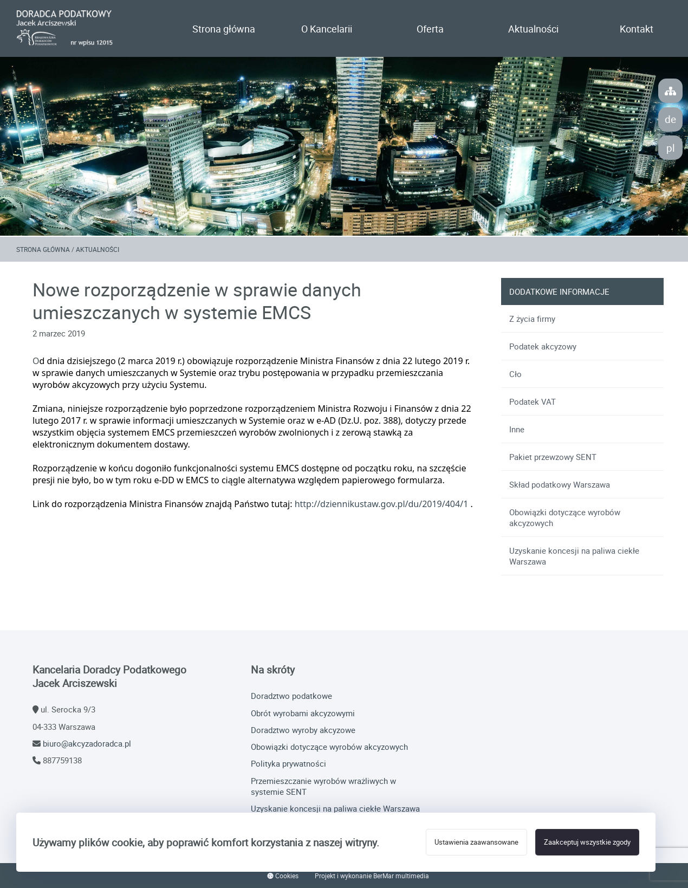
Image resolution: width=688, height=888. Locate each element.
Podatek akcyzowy (542, 346)
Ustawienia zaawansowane (476, 842)
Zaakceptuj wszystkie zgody (587, 842)
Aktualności (533, 28)
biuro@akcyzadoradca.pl (87, 743)
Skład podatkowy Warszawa (559, 484)
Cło (515, 373)
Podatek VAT (532, 401)
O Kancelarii (326, 28)
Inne (516, 429)
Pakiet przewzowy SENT (552, 456)
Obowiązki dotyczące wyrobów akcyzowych (564, 517)
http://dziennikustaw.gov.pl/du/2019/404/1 (382, 504)
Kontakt (636, 28)
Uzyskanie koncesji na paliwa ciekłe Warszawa (574, 556)
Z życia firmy (532, 318)
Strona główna (223, 28)
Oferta (430, 28)
